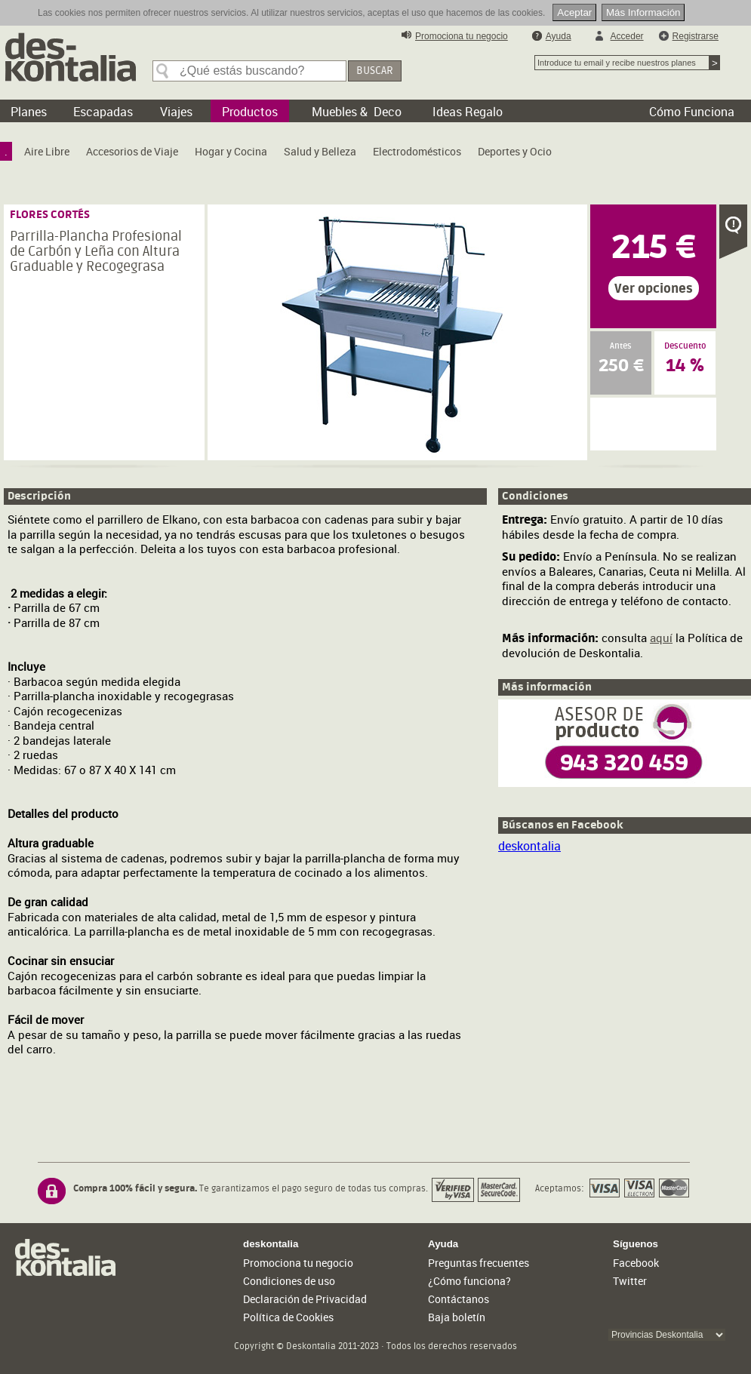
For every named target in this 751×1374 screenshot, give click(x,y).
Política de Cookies (288, 1317)
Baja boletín (456, 1317)
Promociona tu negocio (461, 36)
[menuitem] (6, 151)
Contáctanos (458, 1299)
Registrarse (696, 36)
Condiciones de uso (289, 1281)
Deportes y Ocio (515, 151)
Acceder (627, 36)
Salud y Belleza (320, 151)
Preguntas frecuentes (478, 1263)
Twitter (630, 1281)
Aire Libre (46, 151)
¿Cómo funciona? (469, 1281)
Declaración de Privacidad (305, 1299)
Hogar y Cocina (231, 151)
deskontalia (529, 846)
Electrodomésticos (417, 151)
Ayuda (558, 36)
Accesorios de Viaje (132, 151)
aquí (661, 637)
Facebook (636, 1263)
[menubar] (282, 155)
